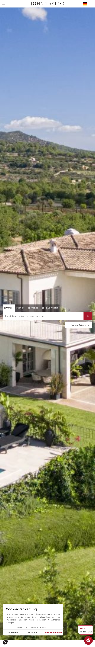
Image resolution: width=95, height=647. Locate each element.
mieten (20, 308)
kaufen (8, 308)
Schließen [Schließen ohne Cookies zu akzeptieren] (13, 632)
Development (50, 308)
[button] (6, 642)
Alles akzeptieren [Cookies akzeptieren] (53, 632)
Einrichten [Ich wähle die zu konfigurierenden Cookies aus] (33, 632)
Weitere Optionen (78, 325)
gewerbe (33, 308)
